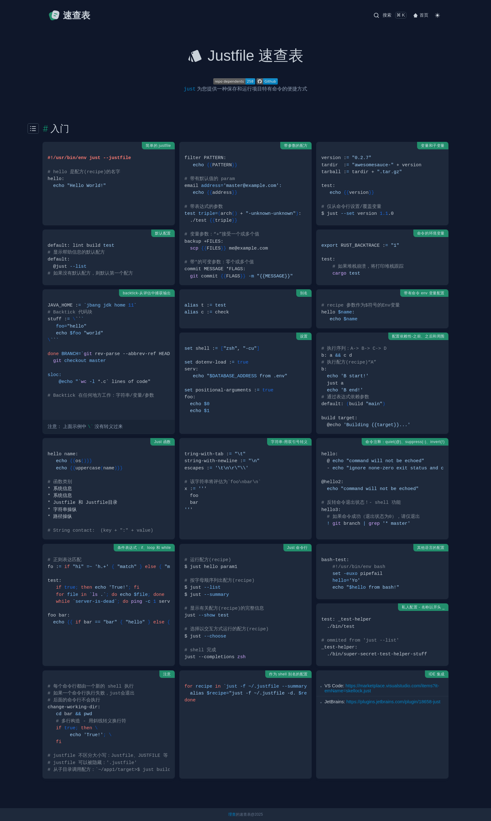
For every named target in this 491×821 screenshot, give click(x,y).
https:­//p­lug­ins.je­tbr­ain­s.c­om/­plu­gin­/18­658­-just (393, 701)
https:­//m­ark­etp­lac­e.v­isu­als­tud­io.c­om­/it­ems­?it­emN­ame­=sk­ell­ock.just (381, 688)
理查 (232, 814)
